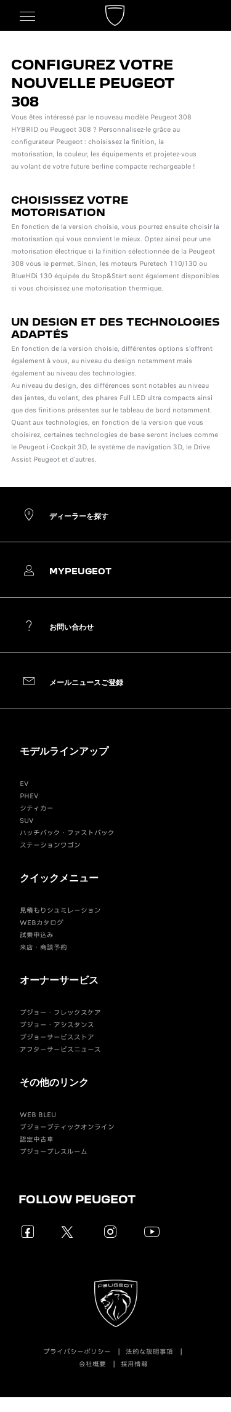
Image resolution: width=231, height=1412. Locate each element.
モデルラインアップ (64, 750)
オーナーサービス (59, 979)
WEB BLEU (38, 1115)
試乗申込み (37, 935)
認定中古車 (37, 1139)
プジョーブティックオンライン (67, 1127)
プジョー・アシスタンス (57, 1025)
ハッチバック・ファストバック (67, 833)
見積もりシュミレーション (60, 910)
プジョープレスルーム (53, 1152)
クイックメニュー (59, 877)
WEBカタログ (41, 923)
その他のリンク (54, 1081)
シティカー (37, 808)
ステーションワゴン (50, 845)
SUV (26, 820)
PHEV (29, 796)
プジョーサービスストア (57, 1037)
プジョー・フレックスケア (60, 1012)
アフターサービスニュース (60, 1049)
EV (24, 783)
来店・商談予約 (43, 947)
